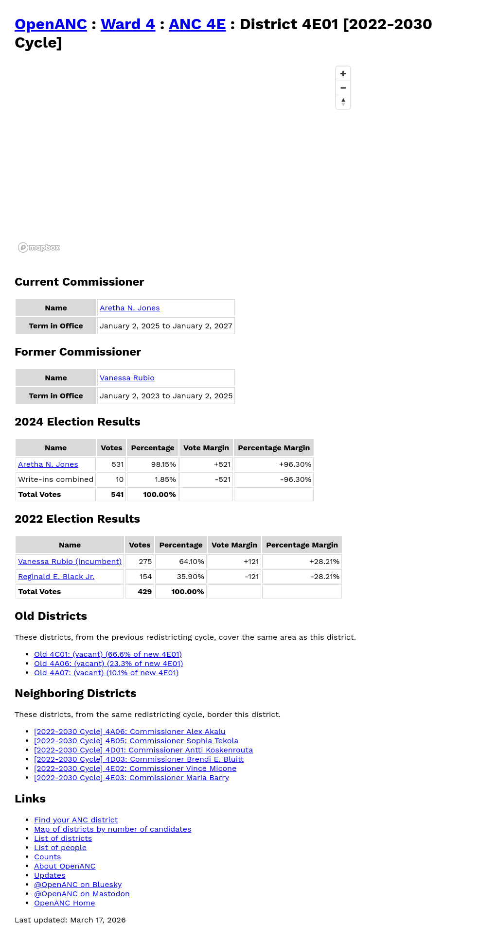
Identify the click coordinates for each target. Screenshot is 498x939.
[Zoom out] (343, 88)
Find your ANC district (76, 819)
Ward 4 (128, 24)
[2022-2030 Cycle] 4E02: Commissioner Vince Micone (135, 768)
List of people (60, 847)
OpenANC (51, 24)
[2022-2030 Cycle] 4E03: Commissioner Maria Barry (131, 777)
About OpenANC (65, 866)
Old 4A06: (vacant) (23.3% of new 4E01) (108, 663)
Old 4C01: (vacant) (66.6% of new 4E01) (108, 654)
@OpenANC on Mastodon (82, 893)
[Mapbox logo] (39, 247)
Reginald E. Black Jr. (56, 576)
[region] (185, 159)
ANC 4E (197, 24)
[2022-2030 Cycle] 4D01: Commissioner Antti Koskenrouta (143, 749)
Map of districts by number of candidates (112, 829)
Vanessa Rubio (127, 377)
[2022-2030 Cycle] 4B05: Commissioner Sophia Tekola (136, 740)
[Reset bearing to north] (343, 102)
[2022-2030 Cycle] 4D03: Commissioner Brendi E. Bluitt (139, 759)
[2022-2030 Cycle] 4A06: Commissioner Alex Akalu (130, 731)
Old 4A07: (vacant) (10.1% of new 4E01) (106, 672)
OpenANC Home (64, 902)
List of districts (63, 838)
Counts (47, 856)
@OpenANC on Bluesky (78, 884)
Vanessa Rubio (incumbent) (70, 561)
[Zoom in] (343, 74)
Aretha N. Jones (130, 307)
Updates (49, 875)
